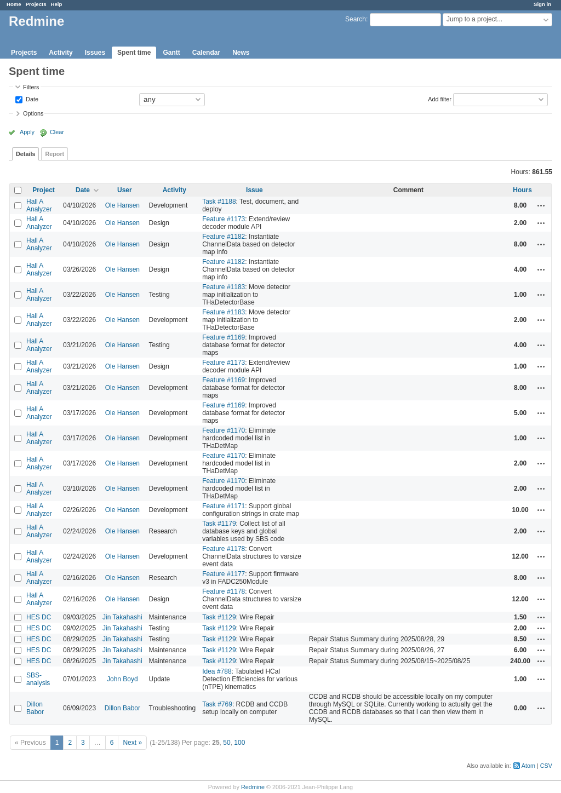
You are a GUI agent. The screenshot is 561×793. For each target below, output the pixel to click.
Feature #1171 (223, 506)
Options (33, 113)
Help (56, 4)
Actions (541, 205)
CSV (546, 765)
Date (31, 98)
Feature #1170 (223, 430)
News (240, 52)
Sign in (542, 4)
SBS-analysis (38, 679)
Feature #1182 (223, 236)
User (124, 190)
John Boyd (122, 679)
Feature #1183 (223, 287)
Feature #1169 (223, 337)
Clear (57, 132)
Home (14, 4)
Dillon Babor (35, 708)
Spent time (134, 52)
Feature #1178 (223, 549)
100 (239, 742)
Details (25, 154)
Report (54, 154)
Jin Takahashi (122, 617)
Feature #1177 (223, 574)
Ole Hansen (122, 205)
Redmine (253, 787)
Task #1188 (219, 201)
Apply (27, 132)
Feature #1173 (223, 219)
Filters (31, 87)
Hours (522, 190)
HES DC (38, 617)
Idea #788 (216, 671)
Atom (528, 765)
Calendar (206, 52)
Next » (132, 742)
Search (355, 19)
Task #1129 (219, 617)
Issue (254, 190)
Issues (95, 52)
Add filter (439, 98)
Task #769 (217, 704)
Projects (36, 4)
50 (226, 742)
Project (43, 190)
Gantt (171, 52)
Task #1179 (219, 523)
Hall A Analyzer (39, 205)
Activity (60, 52)
